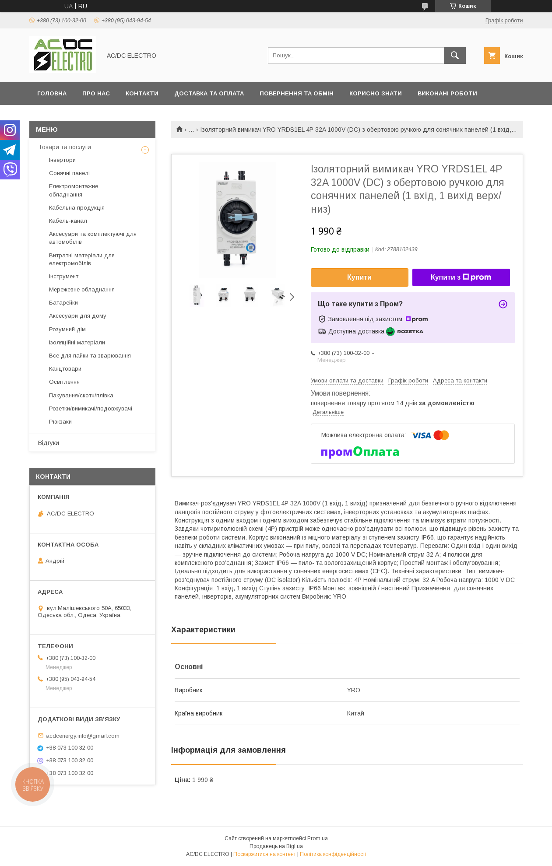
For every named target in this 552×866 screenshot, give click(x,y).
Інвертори (62, 160)
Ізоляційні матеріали (77, 342)
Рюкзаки (60, 421)
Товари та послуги (64, 147)
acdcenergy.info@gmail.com (83, 735)
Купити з (461, 277)
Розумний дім (67, 329)
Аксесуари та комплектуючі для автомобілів (93, 238)
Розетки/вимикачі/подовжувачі (90, 408)
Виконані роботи (447, 93)
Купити (359, 277)
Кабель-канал (68, 220)
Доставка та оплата (209, 93)
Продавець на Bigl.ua (276, 846)
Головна (52, 93)
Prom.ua (317, 838)
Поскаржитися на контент (264, 854)
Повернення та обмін (297, 93)
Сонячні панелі (69, 173)
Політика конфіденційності (333, 854)
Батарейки (63, 302)
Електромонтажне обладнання (73, 190)
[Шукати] (455, 55)
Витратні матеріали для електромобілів (82, 259)
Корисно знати (375, 93)
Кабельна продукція (77, 207)
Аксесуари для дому (77, 315)
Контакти (142, 93)
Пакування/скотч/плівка (81, 395)
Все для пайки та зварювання (90, 355)
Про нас (96, 93)
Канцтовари (65, 368)
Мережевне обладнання (82, 289)
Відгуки (48, 442)
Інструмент (63, 276)
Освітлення (64, 382)
